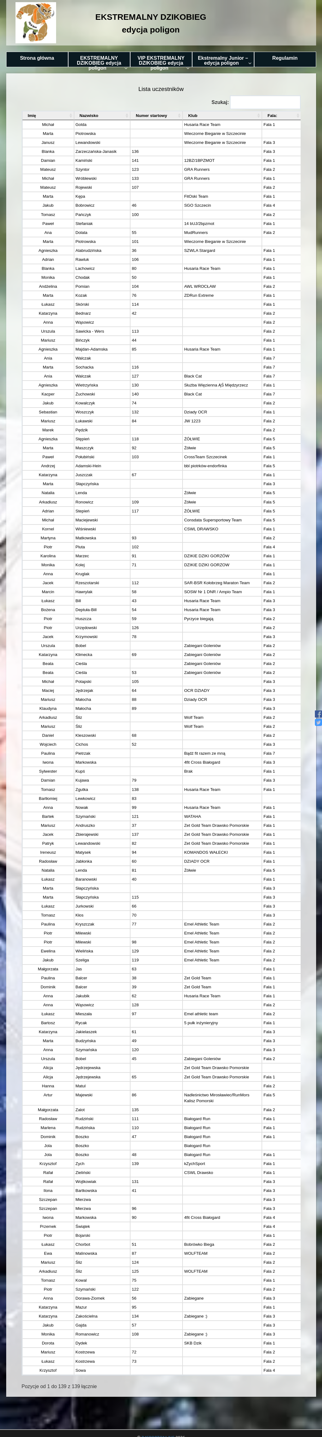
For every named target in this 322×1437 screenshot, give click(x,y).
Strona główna (37, 58)
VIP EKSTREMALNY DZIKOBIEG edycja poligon (163, 61)
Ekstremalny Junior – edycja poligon (224, 60)
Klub (165, 115)
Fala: (286, 115)
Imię (32, 115)
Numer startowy (125, 115)
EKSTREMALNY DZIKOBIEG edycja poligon (102, 61)
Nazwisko (65, 115)
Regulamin (285, 58)
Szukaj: (255, 102)
